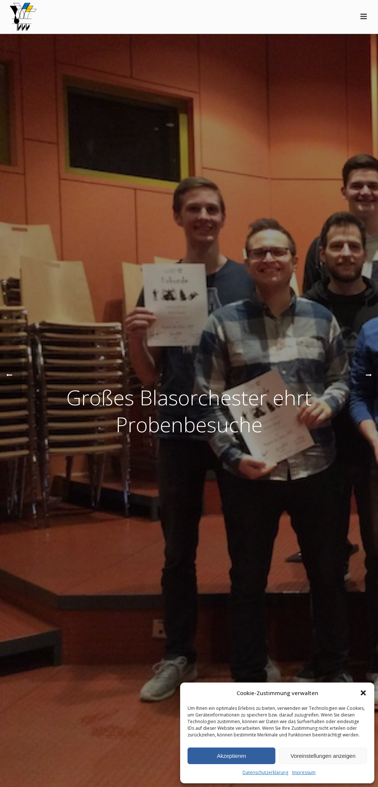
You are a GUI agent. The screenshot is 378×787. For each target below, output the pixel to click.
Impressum (304, 772)
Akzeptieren (231, 756)
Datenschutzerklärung (265, 772)
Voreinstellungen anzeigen (323, 756)
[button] (363, 693)
